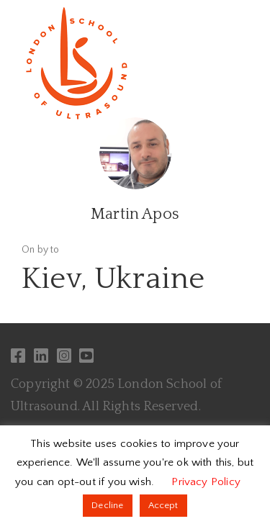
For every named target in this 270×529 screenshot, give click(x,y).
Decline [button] (107, 505)
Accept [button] (163, 505)
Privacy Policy (205, 482)
